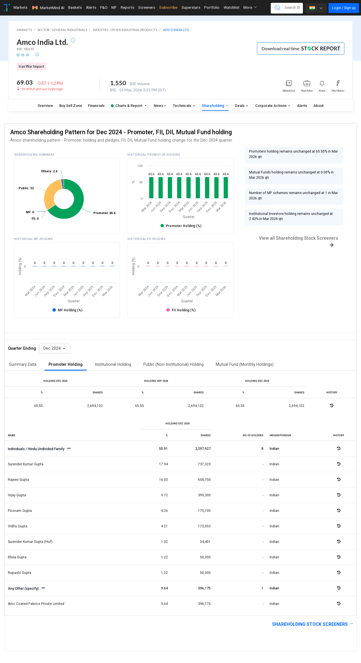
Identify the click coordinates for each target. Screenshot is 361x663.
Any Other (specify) (23, 589)
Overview (45, 105)
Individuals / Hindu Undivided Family (36, 449)
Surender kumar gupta (25, 464)
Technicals (182, 105)
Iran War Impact (31, 66)
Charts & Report (126, 105)
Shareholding (213, 105)
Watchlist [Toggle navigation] (231, 7)
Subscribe (168, 7)
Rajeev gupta (18, 480)
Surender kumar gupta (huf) (30, 542)
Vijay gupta (17, 495)
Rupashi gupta (19, 573)
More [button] (250, 7)
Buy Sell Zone (70, 105)
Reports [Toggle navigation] (127, 7)
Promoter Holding (66, 364)
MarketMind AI (48, 7)
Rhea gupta (17, 557)
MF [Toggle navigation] (113, 7)
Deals (240, 105)
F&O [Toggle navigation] (103, 7)
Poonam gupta (20, 511)
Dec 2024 (52, 348)
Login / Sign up (344, 8)
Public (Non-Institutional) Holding (173, 364)
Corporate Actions (271, 105)
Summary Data (22, 364)
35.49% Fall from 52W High (42, 89)
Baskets (75, 7)
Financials (96, 105)
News (158, 105)
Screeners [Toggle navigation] (146, 7)
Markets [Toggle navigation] (20, 7)
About (318, 105)
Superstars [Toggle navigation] (191, 7)
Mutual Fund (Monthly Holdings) (245, 364)
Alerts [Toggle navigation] (91, 7)
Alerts (302, 105)
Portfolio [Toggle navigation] (211, 7)
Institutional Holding (113, 364)
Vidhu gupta (17, 526)
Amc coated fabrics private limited (36, 604)
